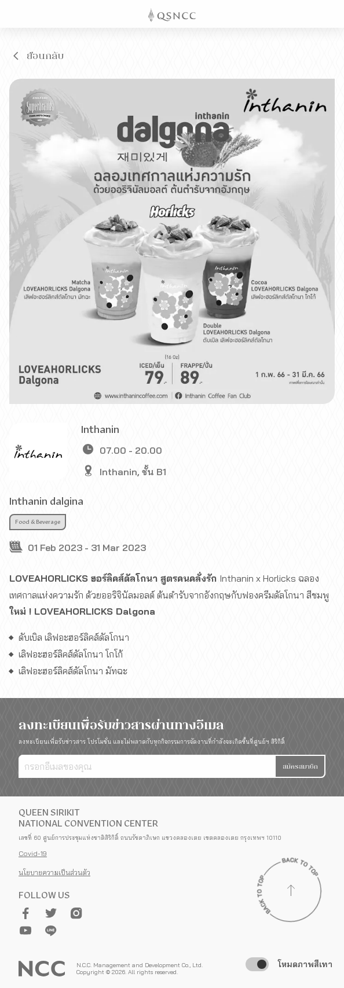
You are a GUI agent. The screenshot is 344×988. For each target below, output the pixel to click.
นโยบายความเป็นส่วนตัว (54, 872)
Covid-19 (33, 853)
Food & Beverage (37, 522)
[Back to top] (290, 892)
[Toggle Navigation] (330, 14)
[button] (37, 55)
